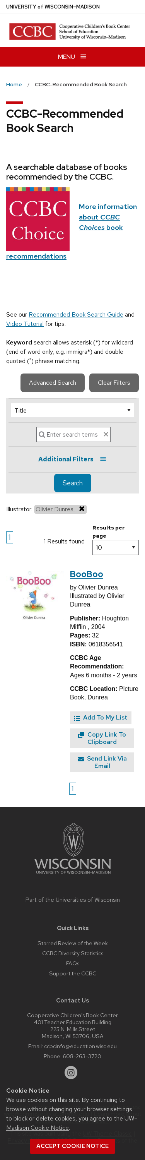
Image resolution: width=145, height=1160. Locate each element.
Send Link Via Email (102, 762)
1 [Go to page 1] (10, 537)
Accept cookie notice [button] (72, 1146)
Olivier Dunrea (60, 509)
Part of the (73, 900)
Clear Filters (114, 383)
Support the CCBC (72, 973)
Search (73, 483)
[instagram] (71, 1072)
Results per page (108, 531)
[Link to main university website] (72, 875)
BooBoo (86, 574)
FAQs (72, 963)
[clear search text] (106, 434)
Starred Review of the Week (73, 943)
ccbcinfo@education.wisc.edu (80, 1046)
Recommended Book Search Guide (76, 314)
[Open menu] (72, 57)
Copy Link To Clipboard (102, 738)
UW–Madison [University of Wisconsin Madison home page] (53, 6)
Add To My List (101, 717)
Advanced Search (52, 383)
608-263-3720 (82, 1056)
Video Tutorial (25, 324)
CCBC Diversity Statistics (72, 953)
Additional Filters (72, 459)
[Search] (73, 434)
